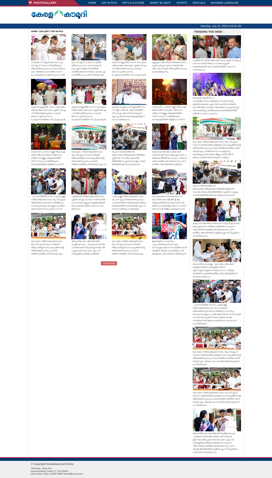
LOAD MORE (109, 263)
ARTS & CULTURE (133, 2)
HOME (92, 2)
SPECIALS (199, 2)
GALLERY (44, 31)
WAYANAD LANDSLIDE (224, 2)
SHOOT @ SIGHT (160, 2)
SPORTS (181, 2)
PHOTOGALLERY (43, 2)
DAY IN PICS (109, 2)
